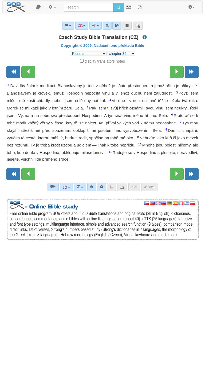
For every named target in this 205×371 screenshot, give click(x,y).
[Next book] (192, 72)
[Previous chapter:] (28, 72)
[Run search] (118, 7)
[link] (101, 187)
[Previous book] (13, 72)
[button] (38, 7)
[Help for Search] (140, 6)
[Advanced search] (91, 187)
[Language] (66, 187)
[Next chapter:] (177, 72)
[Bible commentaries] (53, 187)
